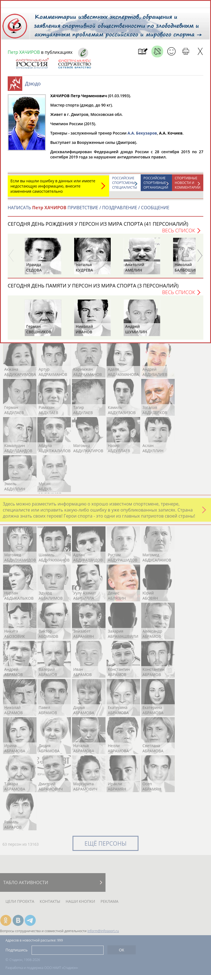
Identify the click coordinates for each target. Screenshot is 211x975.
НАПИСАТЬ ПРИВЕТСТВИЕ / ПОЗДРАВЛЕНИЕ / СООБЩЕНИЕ (88, 210)
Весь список (178, 233)
